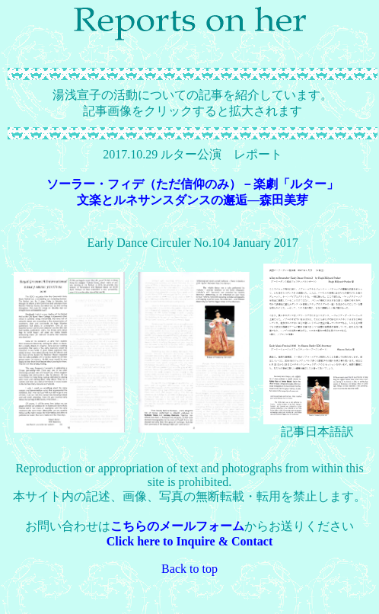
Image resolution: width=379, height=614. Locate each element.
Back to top (189, 568)
